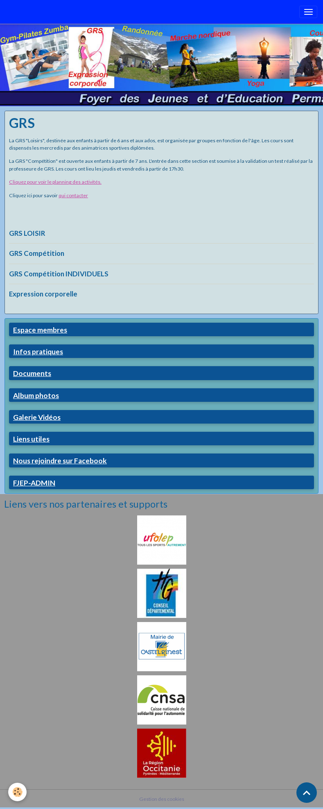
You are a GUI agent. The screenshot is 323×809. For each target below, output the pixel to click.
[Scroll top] (306, 792)
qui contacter (73, 195)
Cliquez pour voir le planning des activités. (55, 182)
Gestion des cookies (161, 799)
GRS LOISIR (27, 233)
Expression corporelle (43, 293)
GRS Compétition (36, 253)
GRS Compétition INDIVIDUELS (58, 273)
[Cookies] (17, 792)
